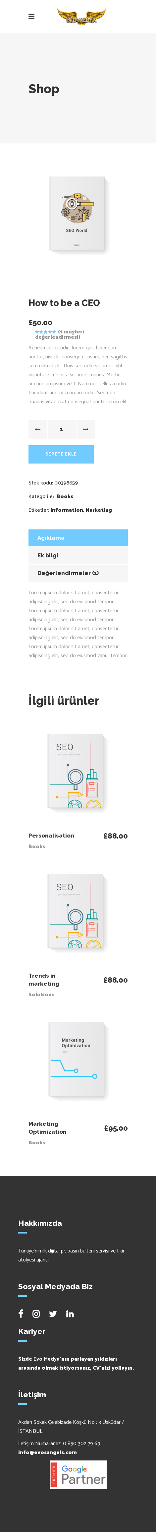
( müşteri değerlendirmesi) (59, 334)
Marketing (98, 510)
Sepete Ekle (61, 454)
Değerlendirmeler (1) (68, 573)
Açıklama (51, 537)
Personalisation (51, 835)
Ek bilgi (47, 555)
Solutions (41, 994)
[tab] (78, 537)
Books (65, 496)
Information (66, 510)
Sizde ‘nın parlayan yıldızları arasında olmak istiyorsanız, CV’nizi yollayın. (76, 1364)
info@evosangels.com (47, 1452)
